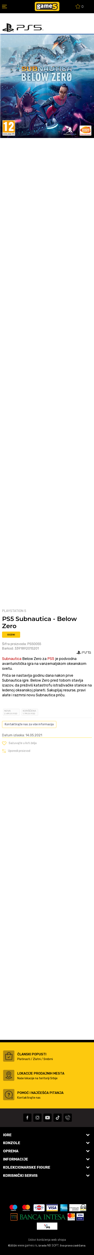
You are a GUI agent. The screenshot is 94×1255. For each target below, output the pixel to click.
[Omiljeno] (79, 7)
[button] (19, 743)
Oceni (11, 634)
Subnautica (11, 658)
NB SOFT (53, 1245)
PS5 (50, 658)
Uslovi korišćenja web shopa (47, 1240)
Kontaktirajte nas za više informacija (29, 724)
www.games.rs (27, 1245)
